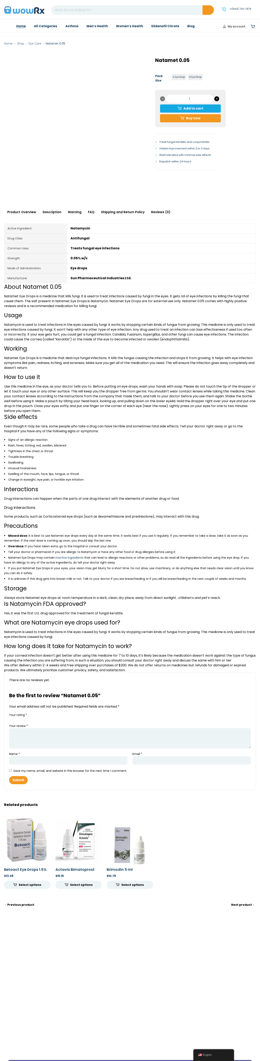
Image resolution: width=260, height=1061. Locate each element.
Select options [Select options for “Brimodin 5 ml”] (132, 885)
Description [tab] (52, 212)
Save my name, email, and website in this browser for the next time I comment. (70, 771)
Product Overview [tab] (21, 212)
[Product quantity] (189, 99)
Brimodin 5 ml (120, 869)
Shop (20, 43)
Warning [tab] (74, 212)
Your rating (18, 715)
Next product (241, 905)
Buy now (193, 118)
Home (8, 43)
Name (14, 754)
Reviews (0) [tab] (160, 212)
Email (137, 754)
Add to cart (193, 108)
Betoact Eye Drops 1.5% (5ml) (25, 871)
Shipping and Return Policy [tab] (123, 212)
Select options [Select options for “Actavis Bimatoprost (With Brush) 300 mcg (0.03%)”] (81, 885)
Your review (18, 726)
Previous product (20, 905)
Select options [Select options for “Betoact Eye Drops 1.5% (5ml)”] (30, 885)
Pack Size (159, 78)
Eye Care (35, 43)
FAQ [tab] (91, 212)
